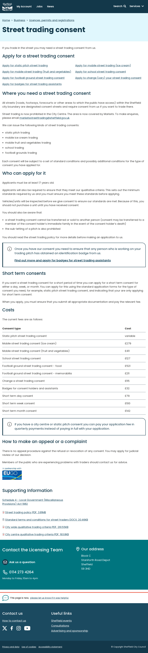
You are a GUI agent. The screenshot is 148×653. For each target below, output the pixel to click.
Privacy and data (10, 646)
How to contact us (14, 620)
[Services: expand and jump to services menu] (137, 6)
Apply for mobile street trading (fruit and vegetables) (36, 71)
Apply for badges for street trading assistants (32, 84)
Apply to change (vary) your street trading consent (108, 78)
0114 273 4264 (21, 572)
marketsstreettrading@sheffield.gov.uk (44, 118)
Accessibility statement (50, 646)
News (50, 6)
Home (6, 20)
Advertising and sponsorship (69, 631)
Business (19, 20)
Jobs (39, 6)
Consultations (60, 626)
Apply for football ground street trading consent (33, 78)
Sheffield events (61, 620)
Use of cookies (29, 646)
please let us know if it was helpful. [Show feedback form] (49, 598)
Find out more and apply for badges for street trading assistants (63, 260)
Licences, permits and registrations (51, 20)
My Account (24, 6)
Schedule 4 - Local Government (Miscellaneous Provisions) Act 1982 (32, 502)
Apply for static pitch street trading (25, 65)
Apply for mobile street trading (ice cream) (103, 65)
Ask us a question (22, 562)
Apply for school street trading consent (100, 71)
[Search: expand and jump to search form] (120, 6)
